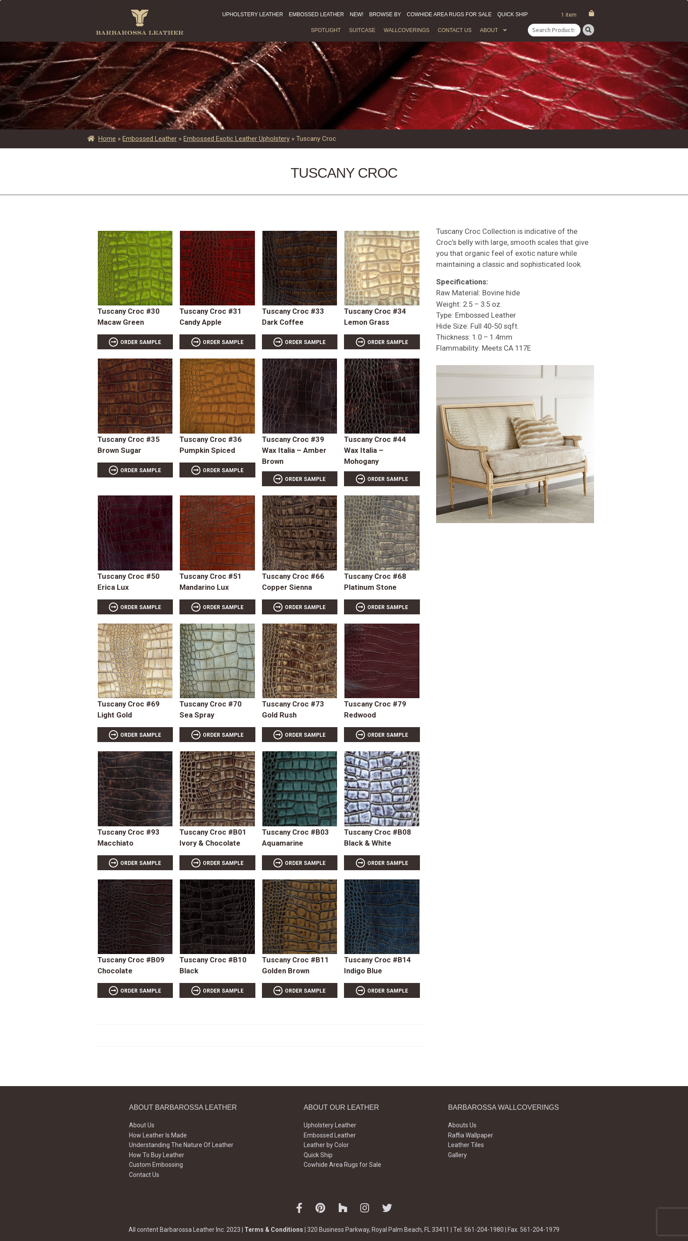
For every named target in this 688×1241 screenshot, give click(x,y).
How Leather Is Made (158, 1135)
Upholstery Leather (252, 14)
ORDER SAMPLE (140, 342)
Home (107, 139)
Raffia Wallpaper (470, 1135)
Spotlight (325, 30)
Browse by (385, 14)
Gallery (457, 1155)
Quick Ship (512, 14)
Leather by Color (326, 1144)
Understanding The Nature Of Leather (181, 1144)
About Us (141, 1125)
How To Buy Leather (156, 1155)
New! (356, 14)
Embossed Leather (316, 14)
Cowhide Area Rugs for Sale (449, 14)
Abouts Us (462, 1125)
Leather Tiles (466, 1144)
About (489, 30)
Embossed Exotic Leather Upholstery (236, 139)
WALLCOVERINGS (407, 30)
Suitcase (362, 30)
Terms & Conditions (273, 1229)
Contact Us (455, 30)
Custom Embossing (156, 1164)
